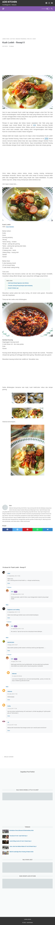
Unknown (14, 673)
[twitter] (17, 529)
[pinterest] (28, 529)
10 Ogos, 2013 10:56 (16, 661)
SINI (34, 125)
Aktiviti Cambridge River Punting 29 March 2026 (21, 851)
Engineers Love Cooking (13, 609)
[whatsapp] (37, 529)
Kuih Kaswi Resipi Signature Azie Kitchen (18, 283)
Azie (12, 591)
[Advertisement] (27, 25)
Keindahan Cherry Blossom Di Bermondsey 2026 (21, 830)
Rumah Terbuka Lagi (13, 288)
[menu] (4, 9)
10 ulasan (11, 46)
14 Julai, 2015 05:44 (17, 676)
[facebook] (7, 529)
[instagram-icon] (49, 3)
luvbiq (9, 706)
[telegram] (48, 529)
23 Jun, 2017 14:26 (12, 724)
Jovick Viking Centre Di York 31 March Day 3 (20, 841)
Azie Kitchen (9, 2)
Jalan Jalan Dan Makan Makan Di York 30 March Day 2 (22, 846)
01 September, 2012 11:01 (13, 612)
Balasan (9, 587)
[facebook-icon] (46, 3)
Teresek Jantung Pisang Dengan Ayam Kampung (20, 285)
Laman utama (27, 919)
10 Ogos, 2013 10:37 (12, 644)
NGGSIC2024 (10, 642)
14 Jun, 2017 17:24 (12, 708)
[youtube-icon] (52, 3)
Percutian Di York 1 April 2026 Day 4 (18, 835)
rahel (8, 573)
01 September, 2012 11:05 (17, 594)
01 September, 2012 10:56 (13, 576)
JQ (8, 722)
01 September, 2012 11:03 (17, 628)
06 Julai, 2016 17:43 (12, 694)
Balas (8, 583)
